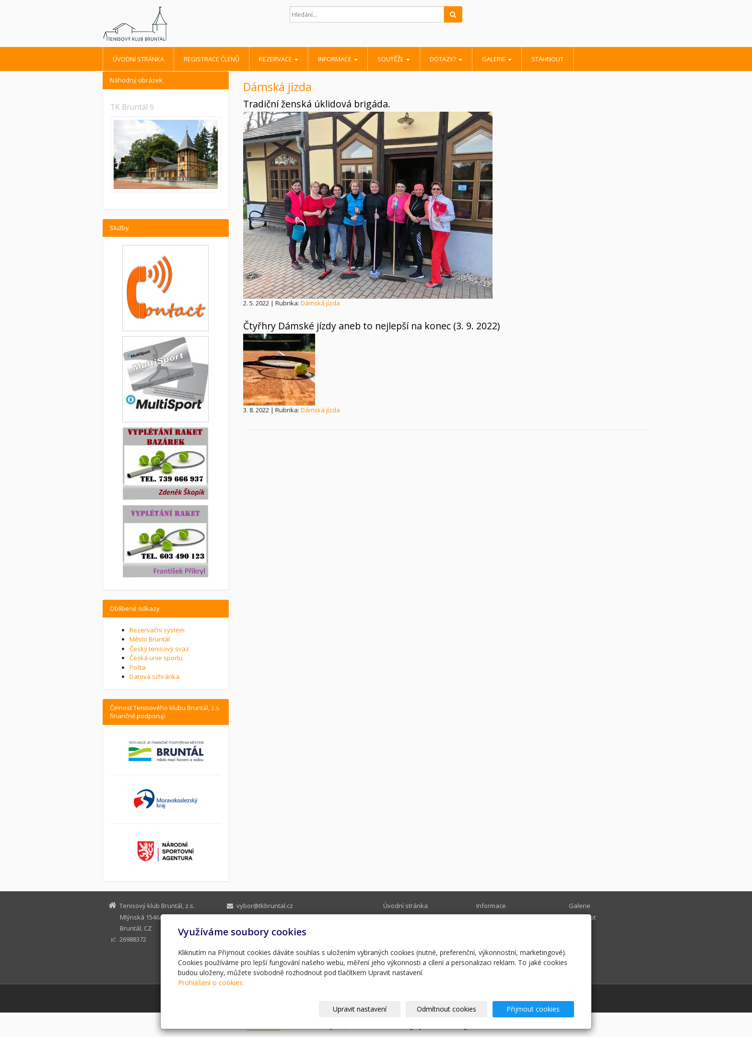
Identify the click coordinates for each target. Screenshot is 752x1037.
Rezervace (278, 59)
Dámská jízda (320, 303)
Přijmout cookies (537, 1009)
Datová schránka (154, 676)
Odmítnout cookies (459, 1009)
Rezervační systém (157, 630)
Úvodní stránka (138, 59)
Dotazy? (446, 59)
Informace (338, 59)
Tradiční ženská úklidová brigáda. (316, 103)
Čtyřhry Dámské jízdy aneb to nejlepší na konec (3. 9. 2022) (371, 325)
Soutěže (393, 59)
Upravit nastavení (380, 1009)
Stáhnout (547, 59)
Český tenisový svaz (159, 648)
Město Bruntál (149, 639)
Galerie (497, 59)
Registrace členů (211, 59)
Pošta (137, 667)
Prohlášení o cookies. (211, 982)
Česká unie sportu (156, 657)
